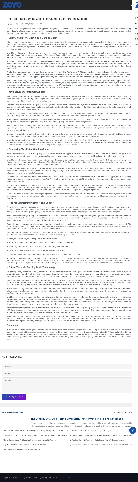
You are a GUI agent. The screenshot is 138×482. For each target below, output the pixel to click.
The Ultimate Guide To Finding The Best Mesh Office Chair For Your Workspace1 (104, 435)
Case (125, 412)
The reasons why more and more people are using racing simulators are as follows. (35, 431)
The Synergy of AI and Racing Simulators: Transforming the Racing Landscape (77, 418)
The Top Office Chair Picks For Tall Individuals (21, 450)
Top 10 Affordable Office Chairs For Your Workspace (24, 445)
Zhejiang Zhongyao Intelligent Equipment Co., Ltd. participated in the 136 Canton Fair (35, 435)
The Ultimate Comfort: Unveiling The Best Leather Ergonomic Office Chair (102, 445)
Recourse (132, 412)
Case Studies (117, 412)
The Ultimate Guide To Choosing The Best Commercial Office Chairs (30, 440)
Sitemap (67, 477)
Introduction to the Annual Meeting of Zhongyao (92, 431)
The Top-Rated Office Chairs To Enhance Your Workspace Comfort (98, 440)
